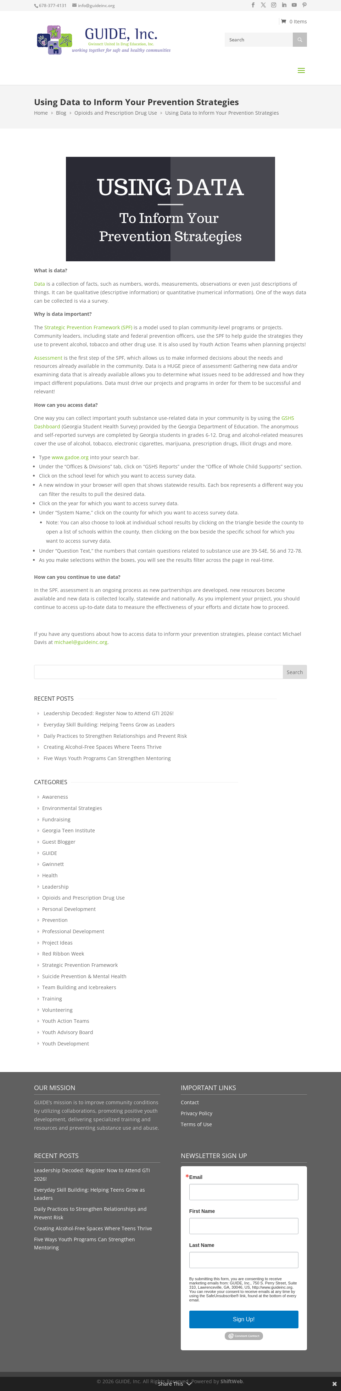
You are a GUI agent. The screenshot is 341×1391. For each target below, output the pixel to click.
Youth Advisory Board (67, 1032)
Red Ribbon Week (63, 953)
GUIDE (49, 853)
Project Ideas (57, 942)
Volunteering (57, 1010)
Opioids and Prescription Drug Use (83, 897)
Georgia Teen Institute (68, 830)
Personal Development (69, 909)
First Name (202, 1211)
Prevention (55, 920)
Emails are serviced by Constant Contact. (236, 1300)
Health (50, 875)
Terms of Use (196, 1124)
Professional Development (73, 931)
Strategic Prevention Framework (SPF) (88, 327)
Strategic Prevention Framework (80, 965)
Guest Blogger (59, 841)
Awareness (55, 796)
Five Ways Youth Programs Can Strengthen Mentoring (107, 758)
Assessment (48, 357)
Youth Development (65, 1043)
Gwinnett (53, 864)
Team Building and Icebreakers (79, 987)
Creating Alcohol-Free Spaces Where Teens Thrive (103, 746)
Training (52, 998)
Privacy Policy (196, 1113)
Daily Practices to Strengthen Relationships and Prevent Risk (115, 735)
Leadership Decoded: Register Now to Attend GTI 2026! (109, 713)
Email (195, 1177)
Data (39, 283)
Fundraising (56, 819)
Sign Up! (244, 1319)
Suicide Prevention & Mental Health (84, 976)
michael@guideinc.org (80, 642)
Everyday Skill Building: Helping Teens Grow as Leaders (109, 724)
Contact (190, 1102)
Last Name (201, 1245)
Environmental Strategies (72, 808)
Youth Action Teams (65, 1020)
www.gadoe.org (70, 457)
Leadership (55, 886)
